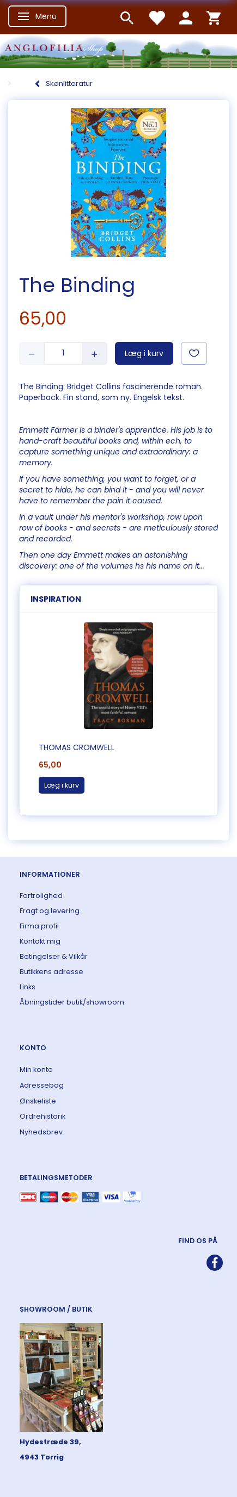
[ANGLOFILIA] (118, 50)
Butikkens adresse (51, 971)
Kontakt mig (40, 941)
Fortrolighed (41, 895)
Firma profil (39, 926)
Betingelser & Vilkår (54, 956)
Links (27, 986)
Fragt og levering (50, 910)
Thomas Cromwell (76, 747)
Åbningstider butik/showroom (72, 1002)
